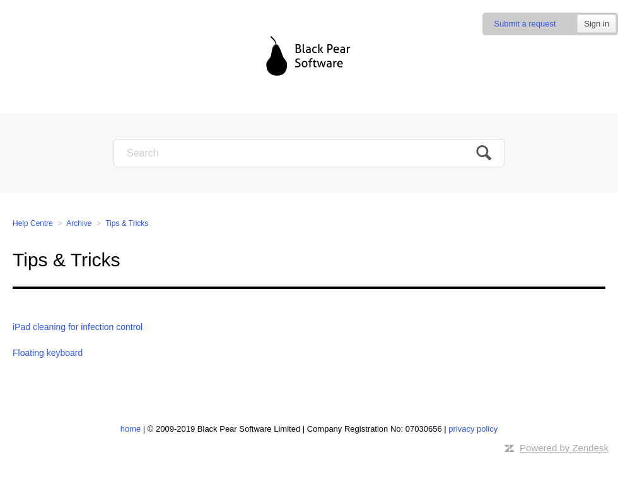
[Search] (309, 153)
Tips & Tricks (126, 223)
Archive (78, 223)
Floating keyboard (48, 353)
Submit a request (525, 23)
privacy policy (473, 429)
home (130, 429)
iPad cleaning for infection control (78, 327)
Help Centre (33, 223)
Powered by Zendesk (564, 447)
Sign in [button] (596, 23)
